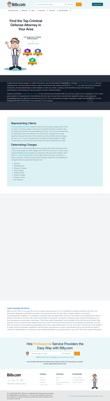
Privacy (92, 396)
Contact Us (43, 382)
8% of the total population (24, 155)
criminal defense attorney (86, 83)
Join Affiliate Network (78, 380)
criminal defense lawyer (29, 94)
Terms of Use (99, 396)
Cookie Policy (44, 384)
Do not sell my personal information (62, 383)
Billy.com (74, 85)
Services (58, 377)
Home (41, 377)
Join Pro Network (77, 377)
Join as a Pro (97, 4)
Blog (57, 380)
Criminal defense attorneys (20, 127)
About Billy (43, 380)
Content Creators (77, 382)
